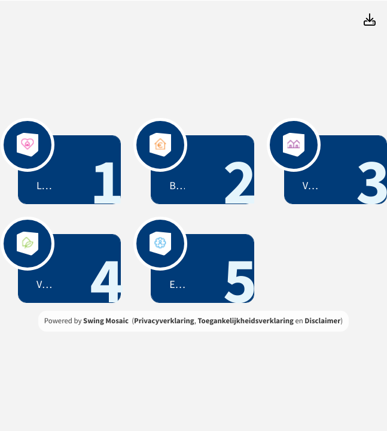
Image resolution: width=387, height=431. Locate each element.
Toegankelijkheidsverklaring (245, 321)
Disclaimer (322, 321)
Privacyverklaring (164, 321)
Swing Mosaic (106, 321)
